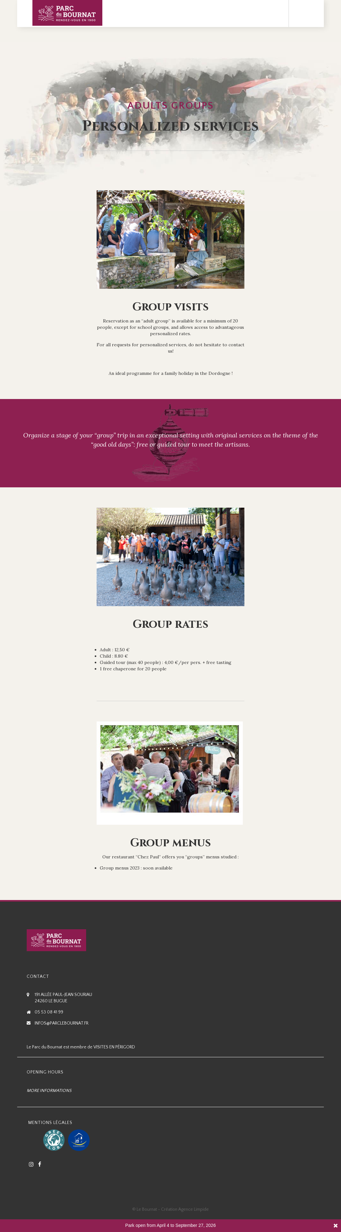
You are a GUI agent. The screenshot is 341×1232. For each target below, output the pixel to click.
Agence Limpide (193, 1209)
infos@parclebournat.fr (61, 1023)
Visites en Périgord (114, 1047)
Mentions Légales (50, 1122)
